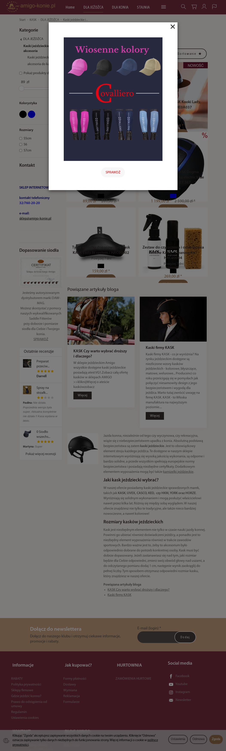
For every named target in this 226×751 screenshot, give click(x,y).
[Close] (172, 26)
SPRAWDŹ (113, 172)
